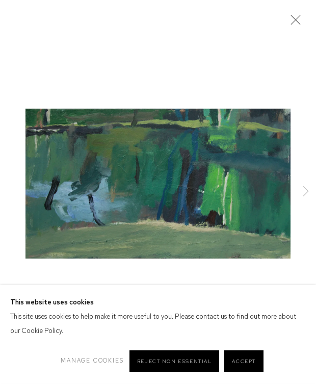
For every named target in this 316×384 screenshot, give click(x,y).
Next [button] (306, 192)
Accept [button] (244, 361)
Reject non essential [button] (174, 361)
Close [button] (293, 23)
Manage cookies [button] (92, 360)
